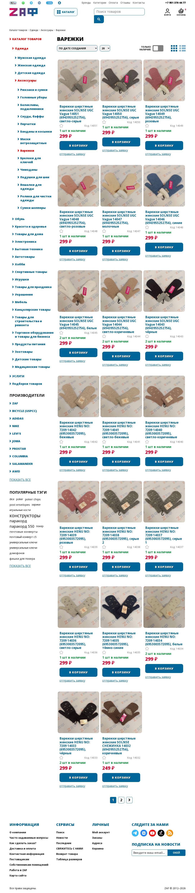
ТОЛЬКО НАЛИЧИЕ (158, 41)
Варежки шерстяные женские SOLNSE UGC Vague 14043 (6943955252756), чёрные (162, 317)
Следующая (129, 793)
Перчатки (28, 117)
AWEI (16, 464)
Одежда (34, 22)
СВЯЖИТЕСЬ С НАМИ (69, 841)
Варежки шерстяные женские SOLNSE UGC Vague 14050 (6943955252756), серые (120, 105)
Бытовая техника (29, 242)
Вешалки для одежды (31, 179)
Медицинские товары (32, 360)
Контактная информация (27, 846)
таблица (174, 41)
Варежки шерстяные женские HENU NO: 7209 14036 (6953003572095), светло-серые (76, 633)
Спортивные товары (31, 265)
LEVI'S (16, 426)
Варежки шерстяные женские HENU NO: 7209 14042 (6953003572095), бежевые (76, 423)
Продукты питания (30, 337)
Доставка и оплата (23, 841)
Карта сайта (18, 868)
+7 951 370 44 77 (175, 2)
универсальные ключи (23, 535)
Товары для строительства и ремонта (28, 314)
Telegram (135, 825)
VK (143, 825)
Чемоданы (28, 162)
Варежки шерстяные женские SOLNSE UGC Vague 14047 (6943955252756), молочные (119, 212)
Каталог (58, 12)
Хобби (20, 257)
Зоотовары (24, 344)
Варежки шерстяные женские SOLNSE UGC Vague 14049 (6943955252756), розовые (162, 107)
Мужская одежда (32, 51)
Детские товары (28, 352)
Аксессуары (47, 22)
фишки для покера (22, 551)
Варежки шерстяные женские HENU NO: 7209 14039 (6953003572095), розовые (76, 528)
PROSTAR (19, 441)
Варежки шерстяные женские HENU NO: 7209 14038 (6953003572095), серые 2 (120, 528)
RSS (169, 825)
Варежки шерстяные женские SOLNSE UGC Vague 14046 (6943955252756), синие (163, 210)
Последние (63, 836)
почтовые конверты (24, 524)
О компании (18, 825)
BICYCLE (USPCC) (24, 404)
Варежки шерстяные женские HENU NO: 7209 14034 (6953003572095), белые (163, 631)
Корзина (98, 841)
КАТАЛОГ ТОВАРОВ (18, 22)
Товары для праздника (33, 280)
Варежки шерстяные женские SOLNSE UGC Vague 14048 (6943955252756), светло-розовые (76, 212)
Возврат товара (67, 846)
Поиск (60, 825)
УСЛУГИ (18, 369)
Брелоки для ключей (30, 153)
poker (19, 492)
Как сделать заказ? (23, 836)
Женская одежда (31, 58)
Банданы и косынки (36, 124)
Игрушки (22, 272)
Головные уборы (33, 90)
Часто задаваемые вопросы (29, 830)
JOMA (16, 434)
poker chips (33, 492)
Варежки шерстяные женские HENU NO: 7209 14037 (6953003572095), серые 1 (163, 528)
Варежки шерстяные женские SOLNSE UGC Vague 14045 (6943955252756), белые (78, 315)
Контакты (139, 2)
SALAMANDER (22, 457)
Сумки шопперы (33, 201)
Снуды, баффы (32, 109)
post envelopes (20, 497)
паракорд (18, 513)
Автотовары (25, 249)
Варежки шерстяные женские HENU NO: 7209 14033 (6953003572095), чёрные (76, 738)
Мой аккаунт (101, 825)
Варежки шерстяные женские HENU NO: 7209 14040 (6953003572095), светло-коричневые (161, 423)
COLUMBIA (20, 449)
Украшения (24, 287)
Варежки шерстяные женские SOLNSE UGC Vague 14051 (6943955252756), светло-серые (76, 107)
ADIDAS (18, 411)
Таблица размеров (69, 852)
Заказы (97, 830)
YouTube (152, 825)
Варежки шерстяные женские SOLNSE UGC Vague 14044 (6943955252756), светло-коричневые (119, 317)
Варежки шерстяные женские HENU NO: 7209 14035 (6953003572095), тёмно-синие (119, 633)
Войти (167, 15)
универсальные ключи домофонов (23, 543)
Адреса (97, 836)
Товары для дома (29, 227)
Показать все (20, 473)
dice (12, 492)
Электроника (25, 234)
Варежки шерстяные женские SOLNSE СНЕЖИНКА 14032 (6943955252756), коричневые (119, 738)
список (182, 41)
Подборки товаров (27, 376)
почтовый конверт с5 (23, 529)
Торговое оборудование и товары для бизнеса (34, 327)
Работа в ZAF (18, 863)
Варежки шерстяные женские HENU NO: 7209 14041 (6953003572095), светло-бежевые (119, 423)
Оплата (113, 2)
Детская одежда (31, 66)
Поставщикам (19, 852)
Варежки (27, 143)
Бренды (86, 2)
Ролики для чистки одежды (35, 191)
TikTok (161, 825)
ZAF (15, 396)
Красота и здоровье (30, 219)
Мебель (21, 295)
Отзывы (125, 2)
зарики (36, 497)
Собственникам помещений (29, 857)
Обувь (20, 212)
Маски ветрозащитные (33, 134)
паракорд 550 (22, 519)
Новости (62, 830)
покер (39, 519)
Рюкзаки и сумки (33, 83)
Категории (99, 2)
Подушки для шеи (34, 170)
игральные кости (20, 502)
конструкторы (25, 508)
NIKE (15, 419)
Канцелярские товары (33, 302)
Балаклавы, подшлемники (31, 100)
